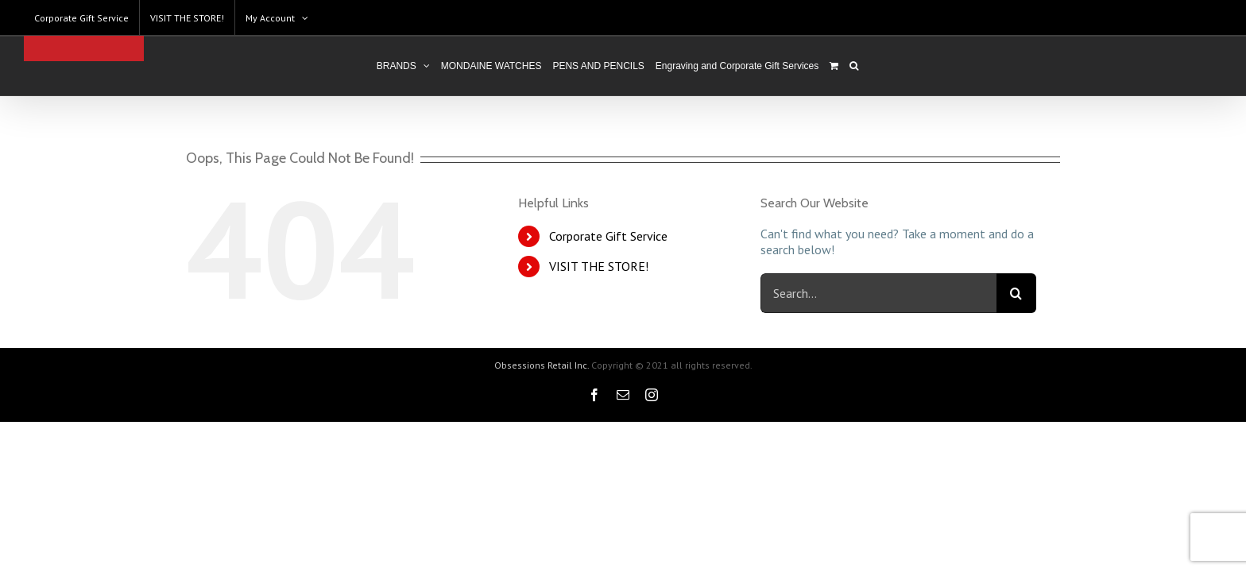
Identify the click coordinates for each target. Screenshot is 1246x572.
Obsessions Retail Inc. (541, 365)
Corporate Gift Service (608, 236)
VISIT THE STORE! (598, 266)
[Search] (887, 66)
